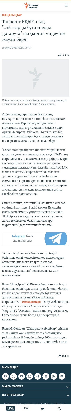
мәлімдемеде (31, 302)
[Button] (63, 55)
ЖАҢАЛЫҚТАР (12, 15)
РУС (26, 408)
